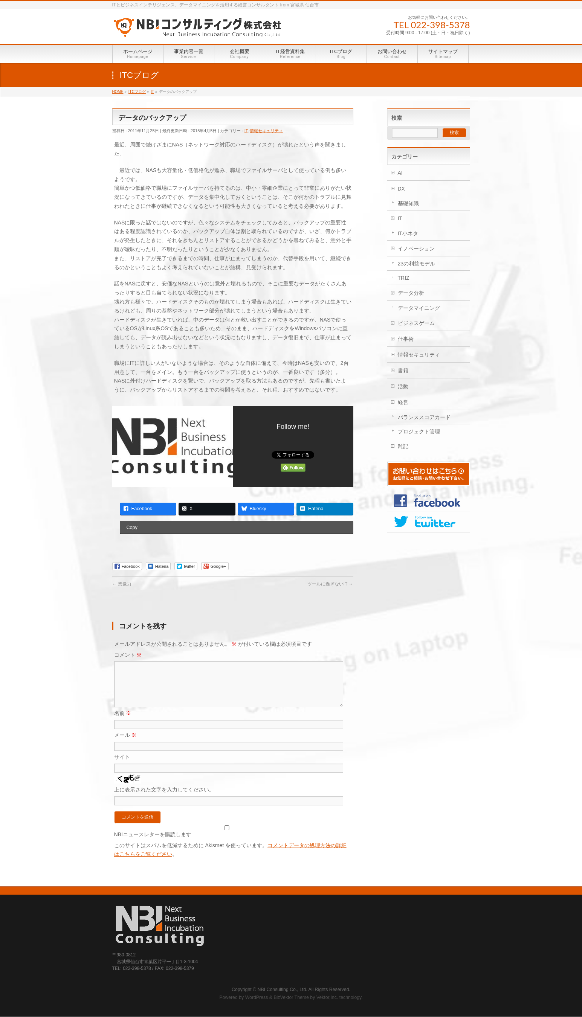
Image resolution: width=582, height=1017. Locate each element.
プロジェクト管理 (419, 431)
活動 (403, 386)
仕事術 (406, 339)
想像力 (121, 584)
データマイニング (419, 308)
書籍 (403, 370)
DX (401, 189)
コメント (128, 655)
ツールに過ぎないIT (330, 584)
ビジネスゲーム (416, 323)
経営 (403, 402)
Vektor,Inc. (327, 997)
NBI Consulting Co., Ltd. (282, 990)
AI (400, 173)
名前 (122, 722)
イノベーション (416, 248)
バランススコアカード (424, 417)
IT (246, 130)
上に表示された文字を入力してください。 (164, 799)
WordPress (256, 997)
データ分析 (411, 293)
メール (125, 744)
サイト (122, 766)
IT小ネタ (408, 233)
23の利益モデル (416, 264)
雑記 (403, 446)
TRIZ (403, 278)
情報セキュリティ (266, 130)
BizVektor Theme (291, 997)
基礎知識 (408, 203)
